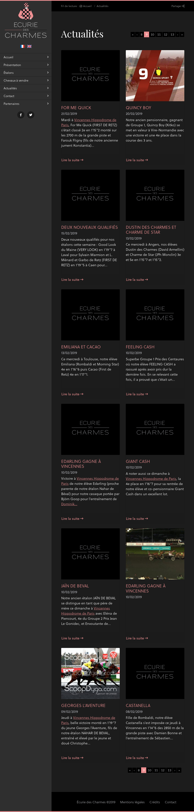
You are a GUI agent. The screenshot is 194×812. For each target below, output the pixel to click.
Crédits (136, 802)
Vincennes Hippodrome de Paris (151, 478)
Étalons (26, 74)
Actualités (26, 90)
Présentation (26, 67)
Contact (26, 98)
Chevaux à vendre (26, 82)
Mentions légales (115, 802)
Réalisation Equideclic (176, 802)
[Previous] (132, 34)
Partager (178, 6)
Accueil (26, 59)
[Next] (182, 34)
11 (159, 34)
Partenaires (26, 105)
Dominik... (69, 503)
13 (172, 34)
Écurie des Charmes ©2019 (80, 802)
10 (152, 34)
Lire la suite (72, 159)
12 (165, 34)
